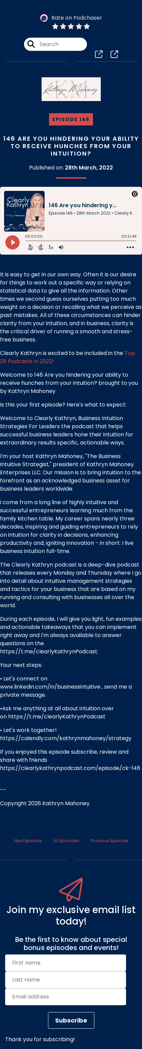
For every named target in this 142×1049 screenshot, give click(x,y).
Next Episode (28, 841)
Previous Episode (109, 841)
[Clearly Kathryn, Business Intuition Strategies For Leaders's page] (99, 54)
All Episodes (66, 841)
